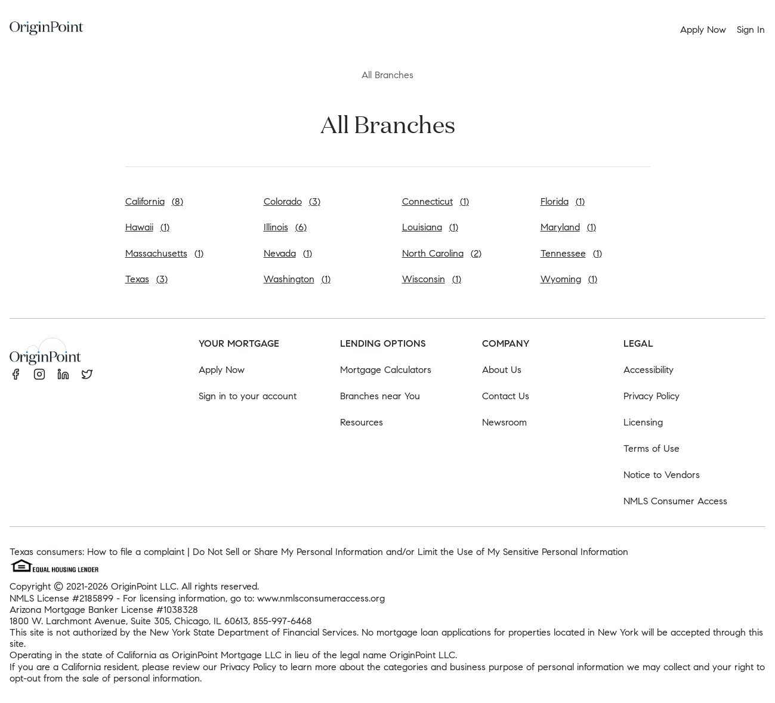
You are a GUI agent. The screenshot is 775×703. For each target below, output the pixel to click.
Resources (361, 422)
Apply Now (222, 369)
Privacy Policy (651, 396)
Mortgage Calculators (385, 369)
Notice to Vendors (661, 474)
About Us (501, 369)
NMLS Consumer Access (675, 501)
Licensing (643, 422)
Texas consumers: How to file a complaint (97, 551)
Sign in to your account (248, 396)
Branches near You (380, 396)
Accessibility (648, 369)
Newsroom (504, 422)
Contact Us (505, 396)
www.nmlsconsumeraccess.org (321, 598)
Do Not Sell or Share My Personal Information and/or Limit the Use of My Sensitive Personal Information (410, 551)
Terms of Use (651, 448)
